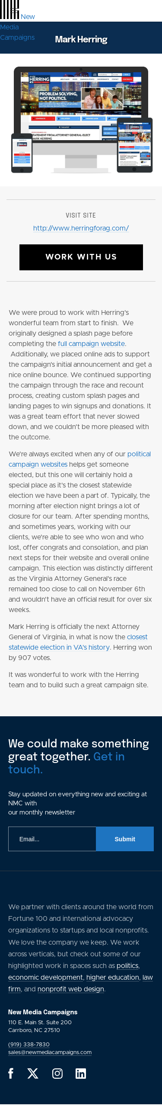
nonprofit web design (71, 989)
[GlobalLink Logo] (17, 27)
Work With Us (81, 257)
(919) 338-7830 (29, 1045)
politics (127, 965)
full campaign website (91, 343)
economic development (45, 977)
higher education (112, 977)
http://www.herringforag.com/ (81, 228)
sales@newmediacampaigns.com (50, 1052)
